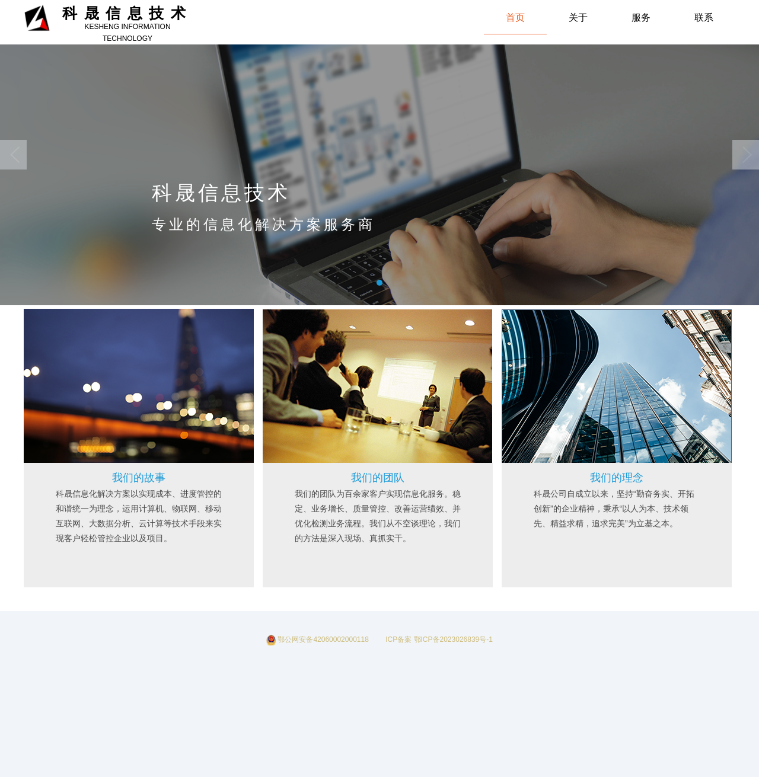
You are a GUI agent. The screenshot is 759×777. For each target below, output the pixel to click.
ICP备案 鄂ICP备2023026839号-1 (436, 639)
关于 (578, 17)
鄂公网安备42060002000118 (318, 639)
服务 (641, 17)
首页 (515, 17)
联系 (703, 17)
